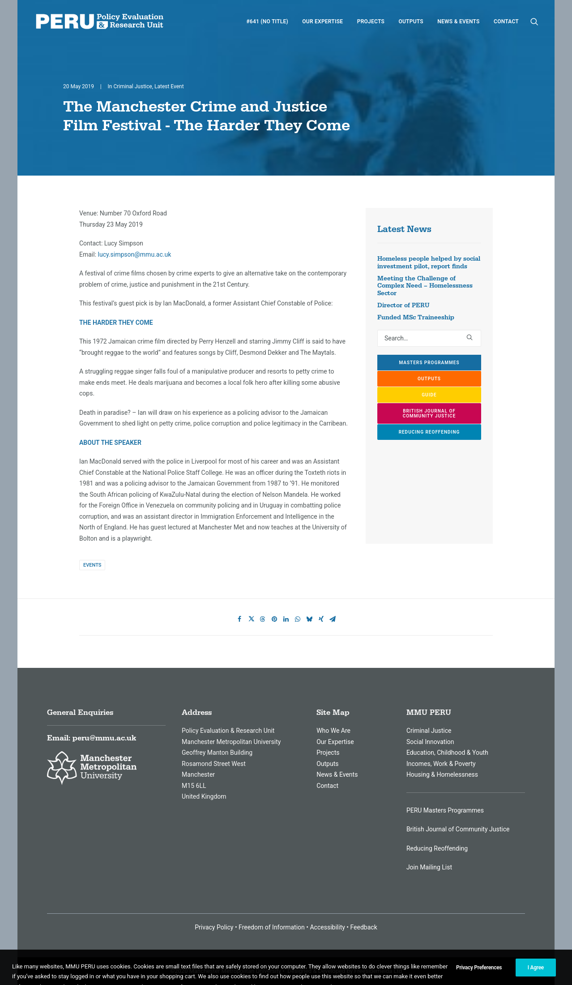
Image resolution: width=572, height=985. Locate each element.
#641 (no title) (267, 21)
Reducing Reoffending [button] (429, 432)
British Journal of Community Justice (458, 829)
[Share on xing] (321, 619)
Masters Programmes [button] (429, 362)
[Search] (429, 338)
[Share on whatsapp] (297, 619)
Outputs (410, 21)
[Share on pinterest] (274, 619)
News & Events (458, 21)
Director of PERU (403, 305)
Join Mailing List (429, 867)
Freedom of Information (272, 927)
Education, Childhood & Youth (447, 752)
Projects (370, 21)
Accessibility (327, 927)
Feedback (363, 927)
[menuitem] (267, 21)
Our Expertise (322, 21)
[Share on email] (332, 619)
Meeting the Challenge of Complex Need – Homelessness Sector (425, 286)
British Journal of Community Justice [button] (430, 413)
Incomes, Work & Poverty (441, 763)
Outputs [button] (429, 378)
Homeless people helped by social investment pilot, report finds (428, 263)
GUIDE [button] (429, 394)
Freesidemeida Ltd (378, 970)
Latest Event (169, 86)
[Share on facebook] (239, 619)
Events (92, 565)
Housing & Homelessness (442, 774)
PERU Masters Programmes (445, 810)
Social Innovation (430, 741)
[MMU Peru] (100, 21)
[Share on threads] (262, 619)
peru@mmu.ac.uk (104, 738)
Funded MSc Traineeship (415, 318)
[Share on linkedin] (286, 619)
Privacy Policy (214, 927)
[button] (534, 21)
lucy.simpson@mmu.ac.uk (134, 254)
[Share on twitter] (251, 619)
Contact (506, 21)
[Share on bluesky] (309, 619)
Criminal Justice (132, 86)
